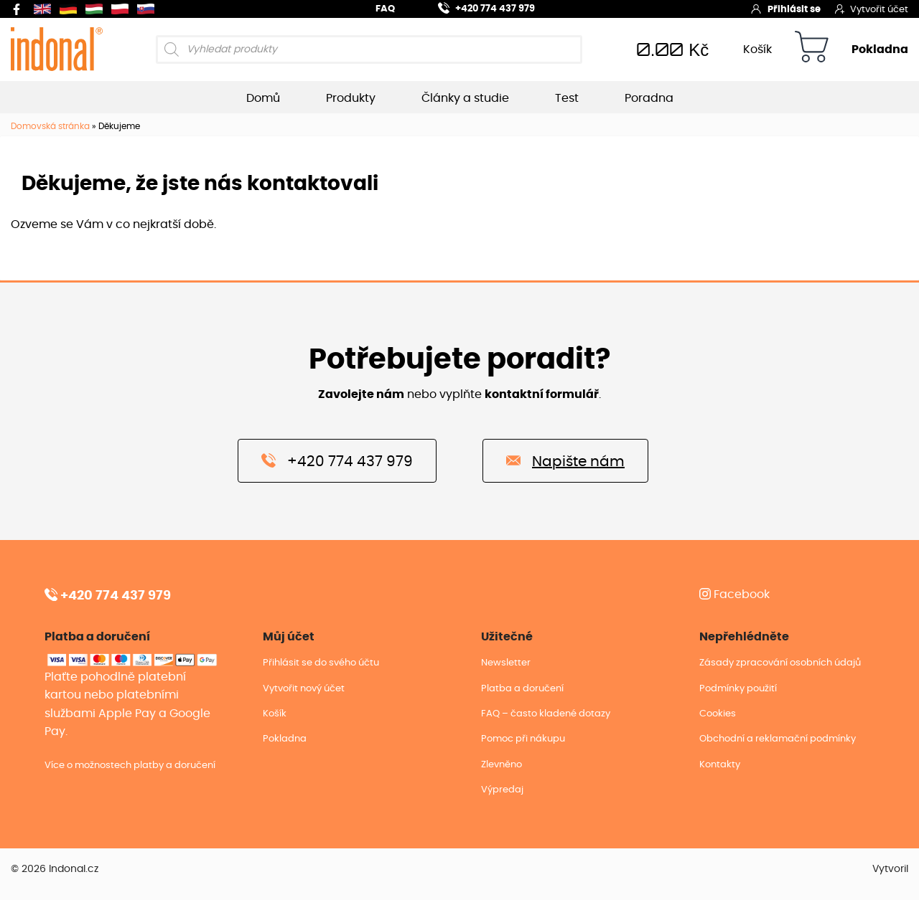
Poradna (649, 98)
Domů (263, 98)
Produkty (350, 98)
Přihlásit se (785, 8)
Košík (757, 49)
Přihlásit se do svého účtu (321, 663)
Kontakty (719, 764)
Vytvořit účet (871, 8)
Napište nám (565, 460)
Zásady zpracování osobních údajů (780, 663)
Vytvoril (890, 869)
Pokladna (880, 49)
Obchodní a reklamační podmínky (777, 739)
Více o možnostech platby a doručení (130, 765)
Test (567, 98)
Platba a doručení (522, 688)
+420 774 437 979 (478, 7)
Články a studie (465, 98)
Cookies (717, 714)
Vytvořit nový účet (304, 688)
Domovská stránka (50, 126)
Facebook (734, 594)
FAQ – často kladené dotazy (545, 714)
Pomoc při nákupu (523, 739)
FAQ (385, 9)
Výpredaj (502, 790)
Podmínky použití (738, 688)
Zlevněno (501, 764)
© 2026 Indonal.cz (54, 869)
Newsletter (506, 663)
